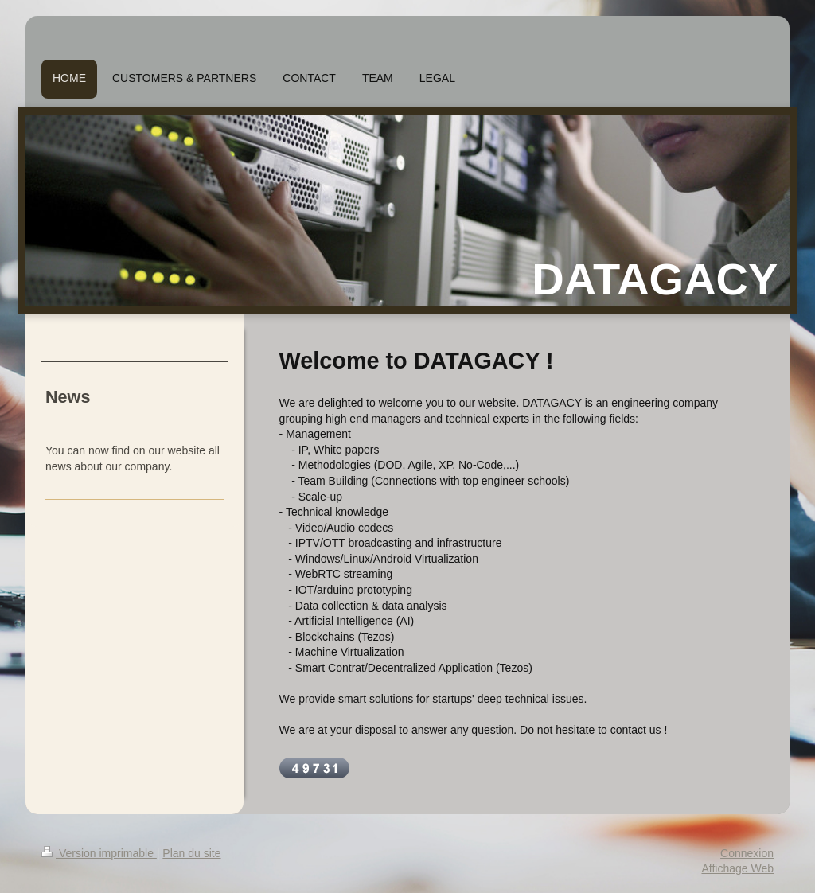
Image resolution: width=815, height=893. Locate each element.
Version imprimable (99, 853)
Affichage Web (737, 868)
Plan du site (191, 853)
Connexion (747, 853)
